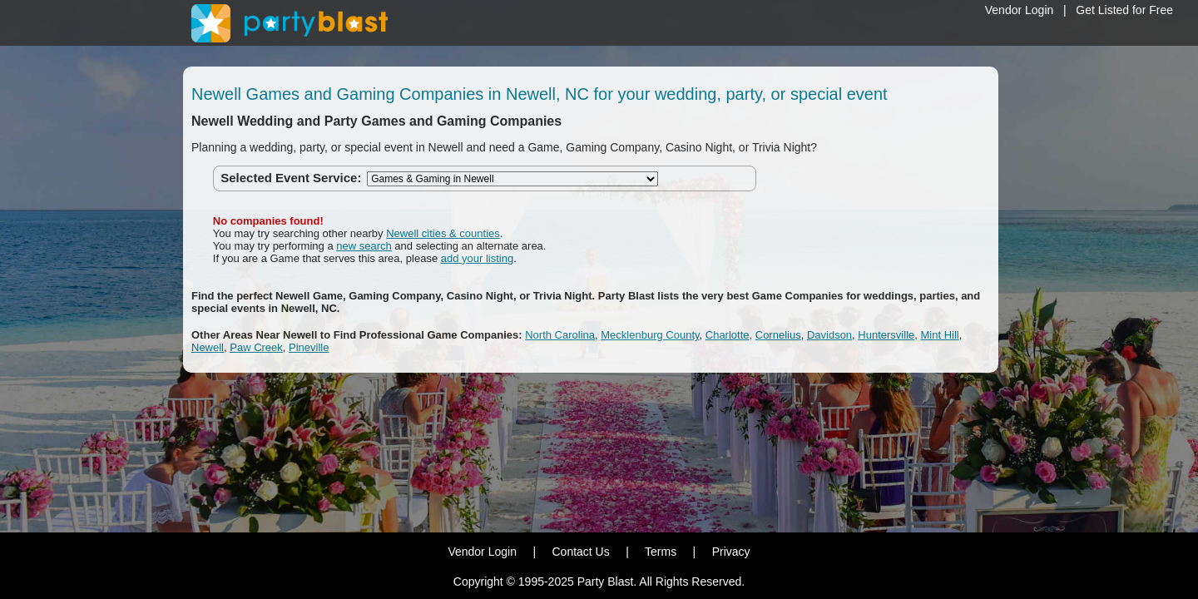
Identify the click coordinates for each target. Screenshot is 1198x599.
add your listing (477, 258)
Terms (660, 551)
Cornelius (778, 335)
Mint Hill (940, 335)
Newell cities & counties (443, 233)
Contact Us (580, 551)
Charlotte (727, 335)
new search (363, 246)
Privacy (731, 551)
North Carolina (560, 335)
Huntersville (886, 335)
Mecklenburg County (650, 335)
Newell (207, 347)
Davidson (829, 335)
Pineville (309, 347)
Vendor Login (1019, 10)
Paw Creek (256, 347)
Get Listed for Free (1124, 10)
